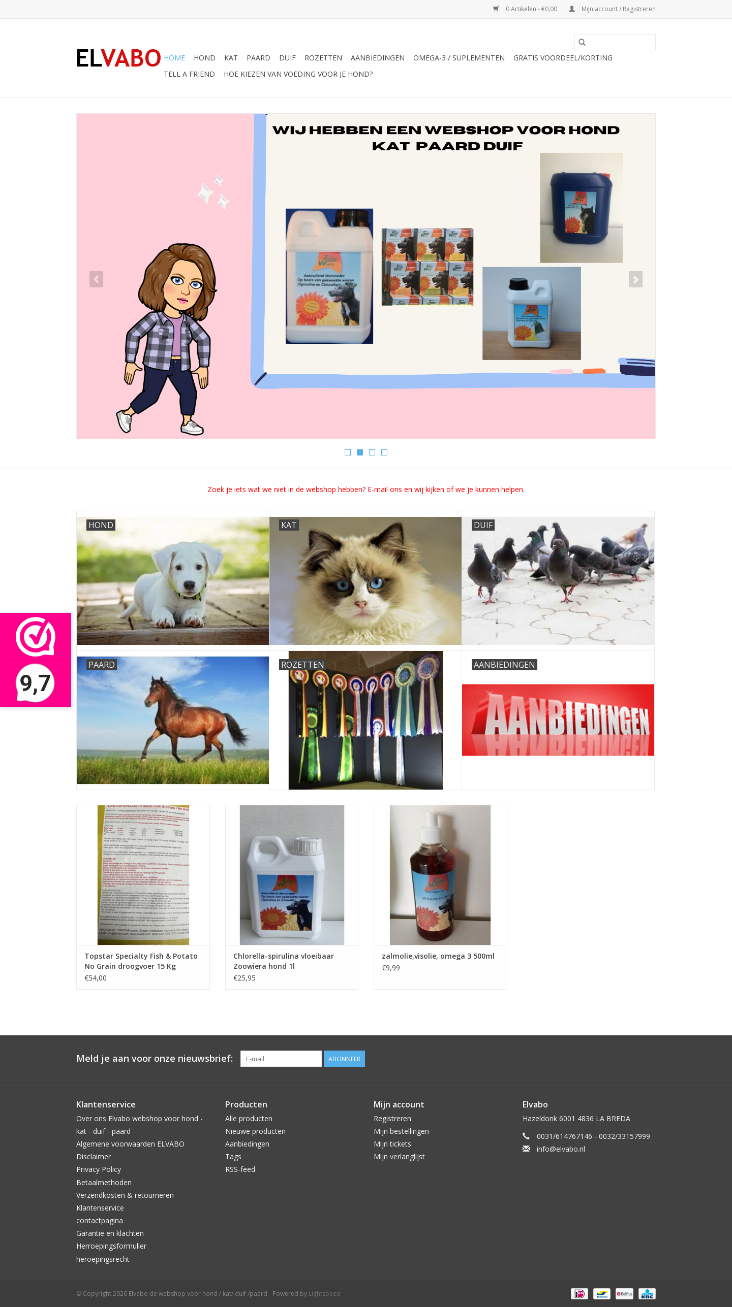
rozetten (323, 57)
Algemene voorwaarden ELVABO (130, 1144)
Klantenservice (100, 1208)
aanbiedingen (378, 57)
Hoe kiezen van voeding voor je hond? (298, 74)
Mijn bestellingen (401, 1131)
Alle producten (248, 1118)
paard (258, 57)
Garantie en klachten (110, 1233)
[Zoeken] (615, 42)
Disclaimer (93, 1156)
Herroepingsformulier (111, 1246)
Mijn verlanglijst (399, 1156)
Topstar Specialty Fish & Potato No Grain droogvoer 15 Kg (141, 961)
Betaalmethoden (104, 1182)
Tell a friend (189, 74)
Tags (233, 1156)
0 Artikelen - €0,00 (526, 9)
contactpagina (99, 1220)
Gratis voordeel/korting (563, 57)
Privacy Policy (98, 1169)
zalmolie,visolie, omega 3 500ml (438, 956)
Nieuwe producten (255, 1131)
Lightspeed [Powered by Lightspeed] (325, 1293)
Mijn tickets (392, 1144)
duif (287, 57)
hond (205, 57)
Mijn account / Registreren (612, 9)
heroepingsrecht (103, 1259)
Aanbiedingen (247, 1144)
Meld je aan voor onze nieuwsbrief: (154, 1058)
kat (231, 57)
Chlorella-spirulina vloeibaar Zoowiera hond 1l (283, 961)
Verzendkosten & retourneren (125, 1195)
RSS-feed (240, 1169)
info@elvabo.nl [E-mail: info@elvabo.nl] (561, 1149)
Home (174, 57)
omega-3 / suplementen (459, 57)
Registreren (392, 1118)
